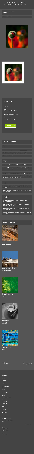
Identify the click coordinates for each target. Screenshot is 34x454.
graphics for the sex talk (6, 386)
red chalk (3, 389)
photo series (6, 347)
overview (3, 296)
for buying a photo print (6, 270)
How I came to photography (6, 418)
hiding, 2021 (4, 406)
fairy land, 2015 (4, 404)
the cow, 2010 (4, 409)
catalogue (5, 320)
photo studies (4, 378)
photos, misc (6, 106)
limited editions (7, 294)
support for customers (5, 430)
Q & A (4, 242)
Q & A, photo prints (5, 428)
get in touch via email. (8, 155)
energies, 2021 (4, 403)
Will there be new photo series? (7, 421)
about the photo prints (6, 244)
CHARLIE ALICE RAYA (18, 3)
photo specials (4, 380)
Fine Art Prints (5, 323)
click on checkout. (23, 150)
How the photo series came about (7, 420)
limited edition (4, 322)
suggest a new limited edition (6, 397)
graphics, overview (5, 384)
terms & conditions (8, 268)
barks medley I (4, 401)
